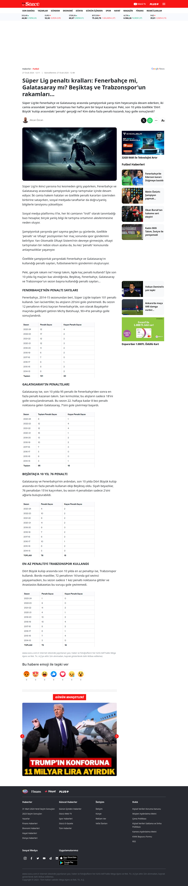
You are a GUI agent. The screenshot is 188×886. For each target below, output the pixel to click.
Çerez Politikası (139, 818)
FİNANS (140, 10)
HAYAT (117, 10)
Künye (98, 813)
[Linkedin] (57, 858)
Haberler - (27, 68)
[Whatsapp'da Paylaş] (150, 120)
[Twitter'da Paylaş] (144, 120)
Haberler (27, 802)
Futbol (36, 68)
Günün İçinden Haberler (70, 809)
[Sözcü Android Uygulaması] (68, 862)
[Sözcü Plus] (64, 791)
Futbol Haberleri (133, 164)
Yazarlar (26, 818)
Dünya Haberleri (30, 838)
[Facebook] (31, 858)
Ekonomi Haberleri (31, 828)
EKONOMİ (68, 10)
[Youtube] (44, 858)
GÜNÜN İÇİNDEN (94, 10)
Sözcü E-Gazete (66, 823)
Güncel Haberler (68, 802)
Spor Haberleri (66, 818)
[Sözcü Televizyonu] (25, 791)
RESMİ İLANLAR (154, 10)
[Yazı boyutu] (163, 120)
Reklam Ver (101, 818)
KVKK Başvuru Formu (142, 836)
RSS (134, 841)
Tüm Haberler (65, 828)
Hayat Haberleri (29, 833)
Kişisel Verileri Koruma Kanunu (146, 809)
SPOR (108, 10)
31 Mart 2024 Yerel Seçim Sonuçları (38, 809)
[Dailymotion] (50, 858)
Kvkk (135, 802)
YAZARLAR (43, 10)
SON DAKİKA (28, 10)
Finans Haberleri (30, 823)
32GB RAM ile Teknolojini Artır (139, 157)
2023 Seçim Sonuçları (32, 813)
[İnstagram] (25, 858)
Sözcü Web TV (65, 813)
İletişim (100, 802)
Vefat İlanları (101, 823)
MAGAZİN (128, 10)
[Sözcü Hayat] (50, 791)
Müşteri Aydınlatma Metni (144, 813)
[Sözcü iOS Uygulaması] (68, 857)
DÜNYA (79, 10)
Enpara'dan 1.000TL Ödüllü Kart (140, 344)
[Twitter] (38, 858)
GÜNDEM (55, 10)
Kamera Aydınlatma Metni (144, 831)
